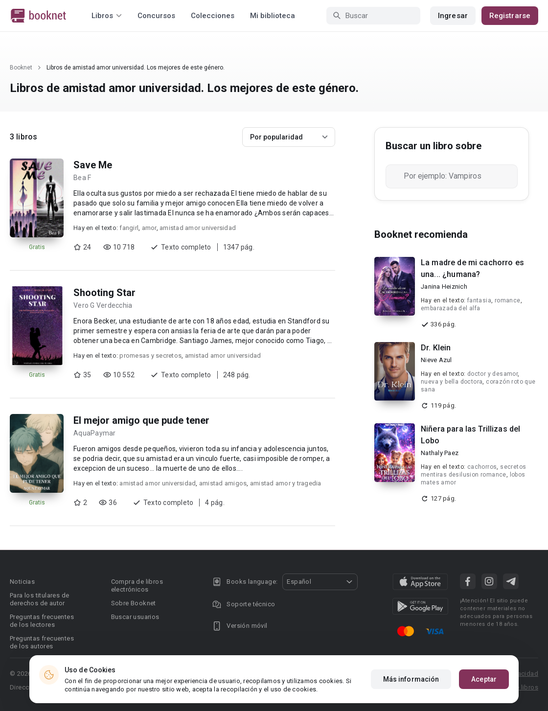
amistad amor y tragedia (285, 483)
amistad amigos (223, 483)
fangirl (128, 227)
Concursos (156, 15)
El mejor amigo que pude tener (141, 420)
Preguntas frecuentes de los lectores (42, 620)
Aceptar (484, 679)
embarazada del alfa (450, 308)
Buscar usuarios (135, 616)
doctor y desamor (492, 373)
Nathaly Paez (439, 453)
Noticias (22, 581)
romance (508, 300)
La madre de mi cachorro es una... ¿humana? (472, 268)
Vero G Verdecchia (102, 305)
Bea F (82, 178)
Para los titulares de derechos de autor (39, 599)
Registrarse (509, 15)
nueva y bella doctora (451, 381)
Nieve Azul (436, 360)
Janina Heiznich (444, 286)
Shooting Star (104, 292)
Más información (411, 679)
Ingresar (453, 15)
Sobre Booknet (133, 603)
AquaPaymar (94, 433)
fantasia (479, 300)
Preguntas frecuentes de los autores (42, 642)
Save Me (92, 165)
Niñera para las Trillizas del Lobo (470, 434)
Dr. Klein (436, 347)
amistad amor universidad (198, 227)
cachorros (482, 466)
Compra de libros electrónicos (137, 585)
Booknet (21, 67)
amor (149, 227)
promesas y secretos (150, 355)
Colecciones (212, 15)
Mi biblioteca (272, 15)
